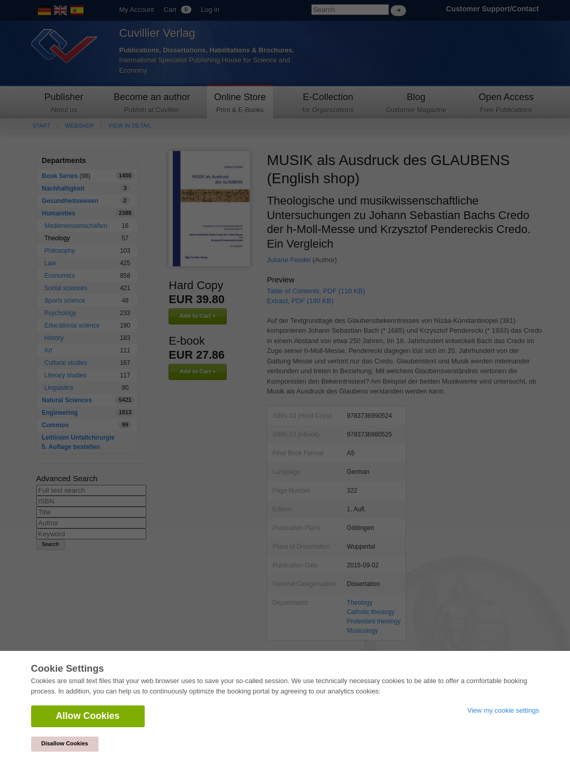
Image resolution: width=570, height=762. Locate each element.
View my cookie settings (503, 710)
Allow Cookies (88, 716)
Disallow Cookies (64, 743)
